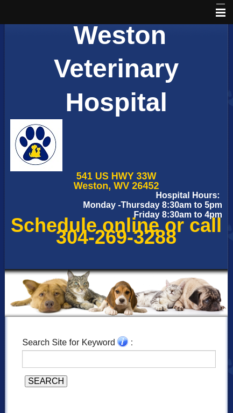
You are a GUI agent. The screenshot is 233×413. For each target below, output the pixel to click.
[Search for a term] (118, 358)
